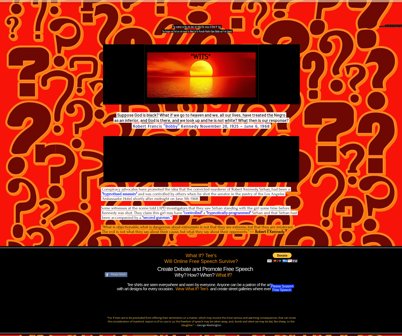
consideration (120, 321)
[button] (282, 257)
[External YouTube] (123, 74)
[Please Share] (116, 274)
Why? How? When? (195, 275)
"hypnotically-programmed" (228, 213)
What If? (223, 275)
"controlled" (192, 213)
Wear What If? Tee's (192, 289)
